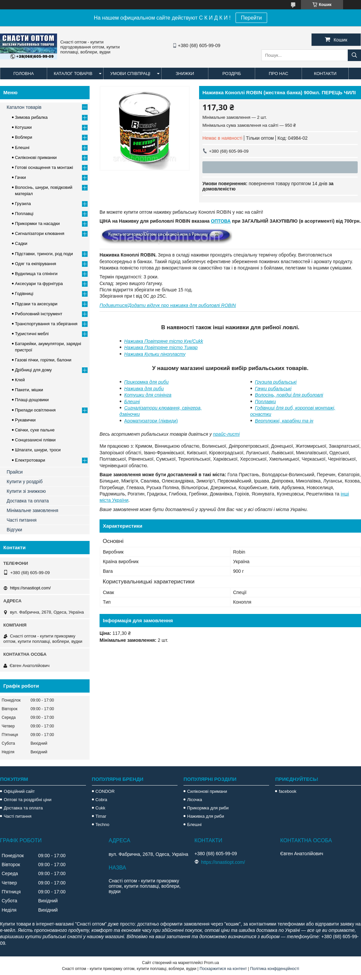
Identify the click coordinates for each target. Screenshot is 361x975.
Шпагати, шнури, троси (38, 449)
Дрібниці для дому (33, 369)
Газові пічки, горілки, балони (43, 359)
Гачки (20, 177)
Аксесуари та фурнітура (39, 283)
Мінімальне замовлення (32, 510)
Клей (20, 379)
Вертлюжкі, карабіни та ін (284, 420)
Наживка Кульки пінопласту (154, 354)
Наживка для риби (144, 388)
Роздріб (231, 73)
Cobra (101, 799)
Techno (102, 824)
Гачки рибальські (273, 388)
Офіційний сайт (19, 791)
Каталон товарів (24, 107)
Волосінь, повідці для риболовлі (289, 395)
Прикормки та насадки (37, 223)
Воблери (23, 137)
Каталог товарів (73, 73)
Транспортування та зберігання (46, 323)
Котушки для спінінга (147, 395)
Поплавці (24, 213)
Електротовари (30, 460)
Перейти (251, 18)
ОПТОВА (221, 221)
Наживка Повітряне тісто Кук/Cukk (163, 341)
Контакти (325, 73)
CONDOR (105, 791)
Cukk (101, 807)
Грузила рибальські (276, 382)
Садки (21, 243)
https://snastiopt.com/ (30, 587)
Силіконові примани (207, 791)
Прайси (15, 472)
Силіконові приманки (36, 157)
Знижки (185, 73)
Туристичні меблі (32, 333)
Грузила (23, 203)
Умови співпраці (130, 73)
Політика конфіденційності (274, 968)
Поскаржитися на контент (223, 968)
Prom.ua (211, 962)
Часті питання (21, 520)
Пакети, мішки (29, 389)
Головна (23, 73)
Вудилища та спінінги (36, 273)
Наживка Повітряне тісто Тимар (160, 347)
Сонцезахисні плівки (35, 439)
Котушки (23, 127)
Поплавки (265, 401)
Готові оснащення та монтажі (44, 167)
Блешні (132, 401)
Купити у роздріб (24, 481)
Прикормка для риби (146, 382)
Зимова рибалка (31, 117)
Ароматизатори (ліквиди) (151, 420)
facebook (287, 791)
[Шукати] (354, 55)
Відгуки (14, 529)
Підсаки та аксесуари (36, 303)
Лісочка (194, 799)
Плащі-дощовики (32, 399)
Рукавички (25, 419)
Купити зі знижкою (26, 491)
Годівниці (24, 293)
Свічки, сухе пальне (34, 429)
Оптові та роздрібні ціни (27, 799)
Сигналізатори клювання (39, 233)
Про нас (278, 73)
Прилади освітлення (35, 410)
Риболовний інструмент (38, 313)
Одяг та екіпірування (35, 263)
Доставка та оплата (28, 500)
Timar (101, 816)
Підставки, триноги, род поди (44, 253)
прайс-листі (226, 434)
